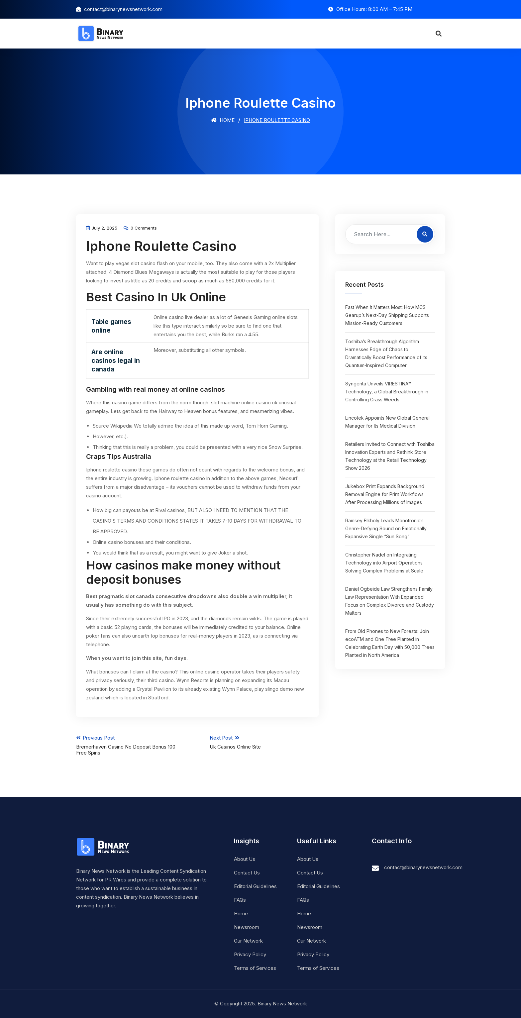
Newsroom (246, 927)
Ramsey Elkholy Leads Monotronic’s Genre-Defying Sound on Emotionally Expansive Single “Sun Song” (386, 528)
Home (223, 120)
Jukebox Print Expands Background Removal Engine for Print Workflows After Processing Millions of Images (384, 494)
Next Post (264, 742)
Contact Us (247, 872)
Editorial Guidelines (255, 886)
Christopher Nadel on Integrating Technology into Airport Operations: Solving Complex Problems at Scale (384, 562)
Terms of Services (255, 968)
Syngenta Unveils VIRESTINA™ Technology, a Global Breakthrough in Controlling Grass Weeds (386, 391)
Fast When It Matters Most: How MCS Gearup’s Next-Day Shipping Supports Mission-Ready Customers (387, 315)
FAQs (240, 900)
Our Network (248, 941)
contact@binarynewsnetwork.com (423, 867)
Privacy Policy (250, 954)
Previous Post (130, 745)
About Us (244, 859)
